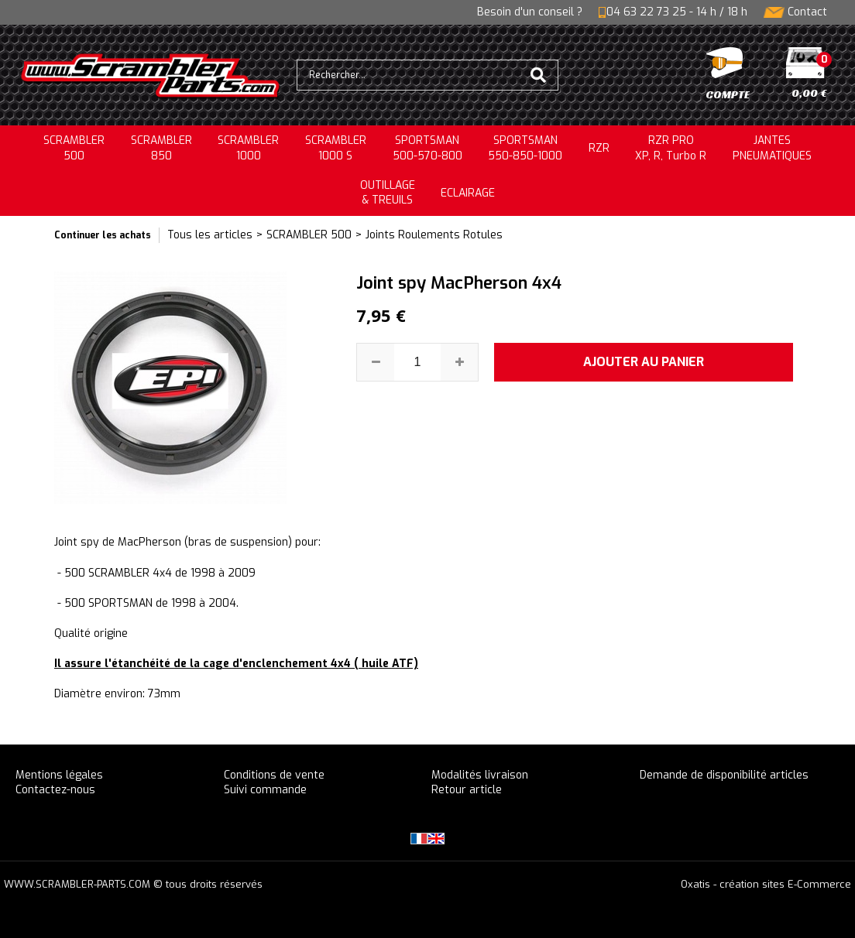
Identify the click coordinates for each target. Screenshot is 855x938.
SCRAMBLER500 (74, 148)
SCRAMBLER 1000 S (335, 148)
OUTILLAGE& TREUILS (387, 193)
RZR (599, 148)
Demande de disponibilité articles (724, 775)
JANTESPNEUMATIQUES (772, 148)
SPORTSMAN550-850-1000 (525, 148)
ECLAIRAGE (468, 193)
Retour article (466, 789)
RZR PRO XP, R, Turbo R (670, 148)
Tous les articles (209, 235)
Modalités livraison (479, 775)
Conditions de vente (274, 775)
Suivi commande (265, 789)
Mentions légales (59, 775)
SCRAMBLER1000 (248, 148)
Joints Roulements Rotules (434, 235)
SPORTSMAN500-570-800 (427, 148)
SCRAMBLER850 (161, 148)
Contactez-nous (55, 789)
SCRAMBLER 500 (309, 235)
